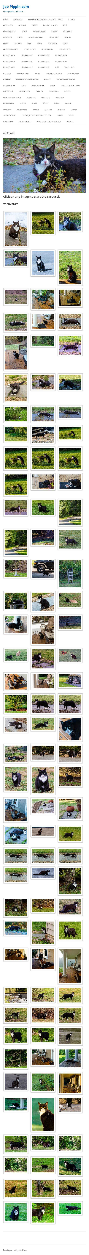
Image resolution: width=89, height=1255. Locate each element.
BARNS (34, 25)
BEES (65, 25)
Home (5, 19)
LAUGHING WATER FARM (65, 79)
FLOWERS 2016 (9, 55)
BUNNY (54, 31)
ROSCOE (23, 103)
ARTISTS (71, 19)
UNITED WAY (8, 121)
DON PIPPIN (52, 43)
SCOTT (45, 103)
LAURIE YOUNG (9, 85)
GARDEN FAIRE (73, 73)
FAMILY (65, 43)
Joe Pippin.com (16, 6)
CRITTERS (17, 43)
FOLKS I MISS (69, 67)
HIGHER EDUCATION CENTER (27, 79)
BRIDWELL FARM (39, 31)
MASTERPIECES (38, 85)
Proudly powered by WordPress (15, 1250)
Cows (5, 43)
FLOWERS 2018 (43, 55)
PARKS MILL (53, 91)
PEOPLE (67, 91)
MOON (52, 85)
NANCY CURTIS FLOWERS (70, 85)
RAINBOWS (60, 97)
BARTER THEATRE (50, 25)
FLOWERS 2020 (9, 61)
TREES (71, 116)
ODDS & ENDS (24, 91)
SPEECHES (7, 109)
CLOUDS (67, 37)
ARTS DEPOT (8, 25)
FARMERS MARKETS (10, 49)
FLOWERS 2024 (9, 67)
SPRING (36, 109)
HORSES (47, 79)
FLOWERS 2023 (61, 61)
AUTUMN (22, 25)
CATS (20, 37)
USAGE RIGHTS (25, 121)
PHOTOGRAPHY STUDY (12, 97)
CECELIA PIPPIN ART (35, 37)
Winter (70, 121)
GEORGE (6, 79)
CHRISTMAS (53, 37)
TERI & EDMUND (9, 116)
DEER (29, 43)
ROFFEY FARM (8, 103)
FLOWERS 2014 (47, 49)
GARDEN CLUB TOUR (54, 73)
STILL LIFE (48, 109)
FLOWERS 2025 (26, 67)
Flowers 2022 (43, 61)
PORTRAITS (45, 97)
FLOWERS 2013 (30, 49)
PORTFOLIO (31, 97)
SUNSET (74, 109)
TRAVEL (60, 116)
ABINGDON (18, 19)
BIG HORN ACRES (9, 31)
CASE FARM (7, 37)
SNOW (56, 103)
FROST (37, 73)
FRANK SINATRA (23, 73)
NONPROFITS (8, 91)
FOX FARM (7, 73)
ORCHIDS (39, 91)
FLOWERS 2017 (26, 55)
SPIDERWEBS (22, 109)
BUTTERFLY (67, 31)
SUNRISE (61, 109)
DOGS (39, 43)
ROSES (34, 103)
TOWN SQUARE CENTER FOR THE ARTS (36, 116)
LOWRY (23, 85)
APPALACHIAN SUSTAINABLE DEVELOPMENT (45, 19)
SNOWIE (68, 103)
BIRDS (24, 31)
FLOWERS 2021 (26, 61)
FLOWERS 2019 (61, 55)
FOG (57, 67)
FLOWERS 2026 (43, 67)
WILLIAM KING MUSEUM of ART (49, 121)
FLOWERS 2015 (64, 49)
